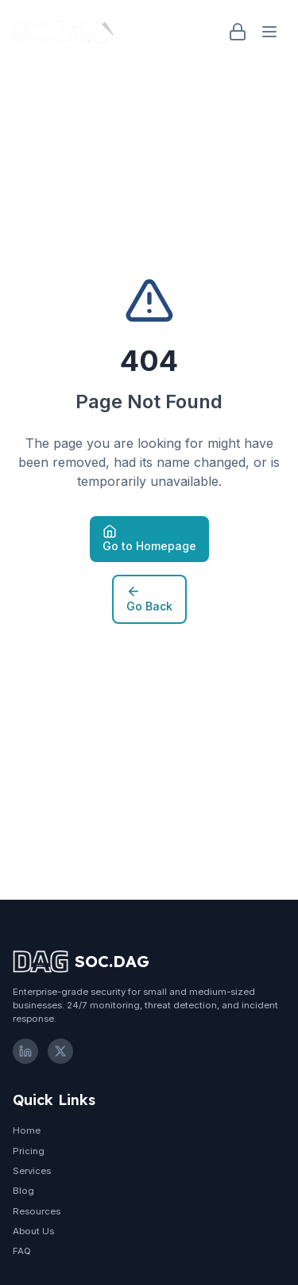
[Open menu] (269, 32)
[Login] (237, 32)
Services (32, 1170)
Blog (23, 1190)
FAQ (22, 1250)
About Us (33, 1231)
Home (27, 1130)
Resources (36, 1211)
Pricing (29, 1151)
